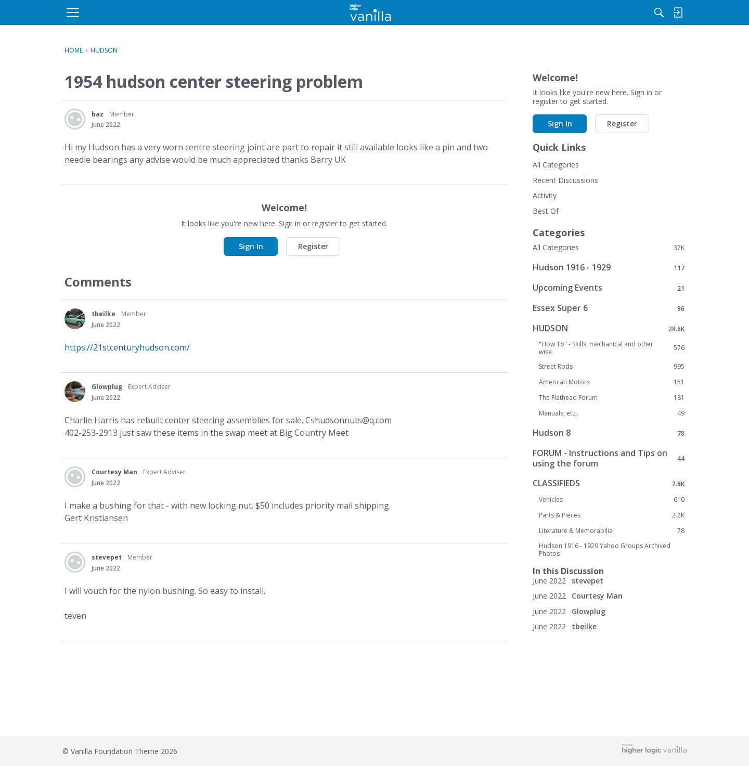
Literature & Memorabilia (612, 531)
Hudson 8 (609, 432)
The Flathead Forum (612, 398)
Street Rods (612, 366)
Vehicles (612, 499)
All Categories (556, 165)
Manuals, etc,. (612, 413)
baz (98, 114)
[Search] (576, 12)
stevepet (107, 557)
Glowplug (107, 386)
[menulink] (148, 12)
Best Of (546, 211)
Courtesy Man (114, 472)
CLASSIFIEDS (609, 483)
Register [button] (313, 246)
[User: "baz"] (74, 119)
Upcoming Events (609, 287)
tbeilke (103, 313)
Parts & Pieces (612, 515)
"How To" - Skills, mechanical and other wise (612, 348)
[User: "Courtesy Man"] (74, 476)
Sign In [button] (251, 246)
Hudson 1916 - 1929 (609, 267)
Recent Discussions (565, 180)
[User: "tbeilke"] (74, 318)
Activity (545, 195)
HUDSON (609, 328)
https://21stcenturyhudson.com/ (127, 347)
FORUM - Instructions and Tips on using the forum (609, 458)
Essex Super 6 (609, 308)
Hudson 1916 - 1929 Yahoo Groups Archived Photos (604, 549)
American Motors (612, 382)
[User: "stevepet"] (74, 562)
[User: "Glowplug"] (74, 391)
